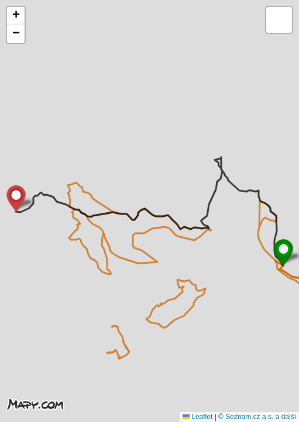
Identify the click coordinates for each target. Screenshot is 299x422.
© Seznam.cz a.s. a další (257, 417)
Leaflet (197, 417)
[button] (283, 252)
